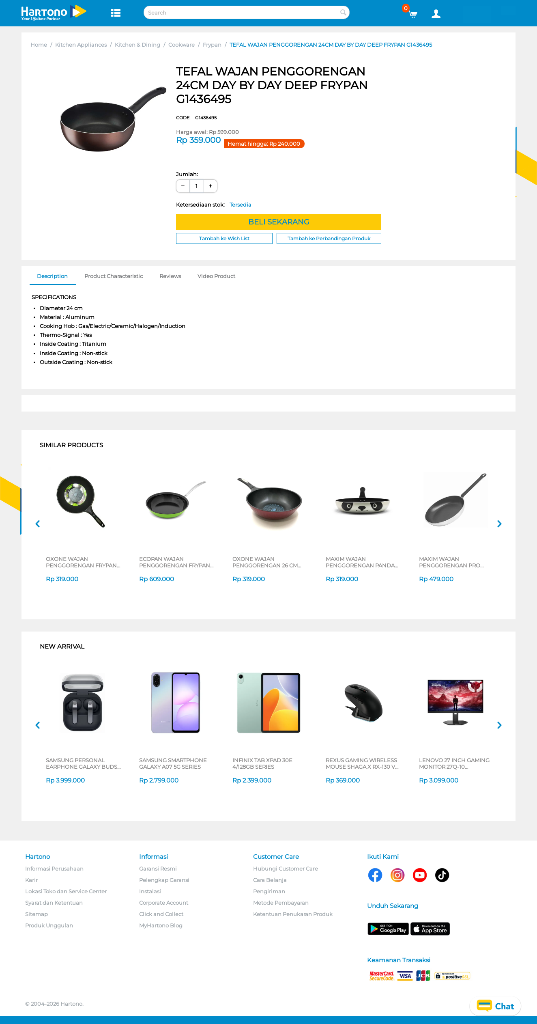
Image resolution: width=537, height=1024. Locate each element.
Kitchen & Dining (137, 44)
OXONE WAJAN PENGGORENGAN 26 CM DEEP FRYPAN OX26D (265, 562)
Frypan (212, 44)
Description (52, 276)
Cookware (181, 44)
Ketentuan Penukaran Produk (293, 914)
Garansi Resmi (158, 868)
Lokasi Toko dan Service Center (66, 891)
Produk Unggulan (49, 925)
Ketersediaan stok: (213, 204)
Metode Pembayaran (281, 902)
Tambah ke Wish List (224, 238)
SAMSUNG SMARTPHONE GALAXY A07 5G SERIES (173, 763)
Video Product (216, 276)
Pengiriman (269, 891)
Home (38, 44)
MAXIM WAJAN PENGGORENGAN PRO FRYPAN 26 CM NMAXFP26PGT (449, 562)
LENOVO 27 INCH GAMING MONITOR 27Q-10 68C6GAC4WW (454, 763)
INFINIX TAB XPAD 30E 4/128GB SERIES (262, 763)
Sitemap (36, 914)
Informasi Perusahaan (54, 868)
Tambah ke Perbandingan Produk (329, 238)
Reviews (170, 276)
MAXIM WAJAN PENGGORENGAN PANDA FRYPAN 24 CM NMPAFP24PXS (360, 562)
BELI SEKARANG (278, 222)
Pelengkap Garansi (164, 880)
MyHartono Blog (161, 925)
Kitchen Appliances (81, 44)
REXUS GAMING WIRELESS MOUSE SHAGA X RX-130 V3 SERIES (362, 763)
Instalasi (150, 891)
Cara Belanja (270, 880)
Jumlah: (187, 174)
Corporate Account (163, 902)
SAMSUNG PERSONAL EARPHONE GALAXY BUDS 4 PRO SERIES (81, 763)
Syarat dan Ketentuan (54, 902)
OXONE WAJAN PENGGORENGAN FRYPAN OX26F (81, 562)
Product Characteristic (113, 276)
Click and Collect (161, 914)
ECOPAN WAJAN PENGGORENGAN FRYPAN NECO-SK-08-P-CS (174, 562)
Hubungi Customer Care (285, 868)
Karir (31, 880)
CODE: (196, 118)
